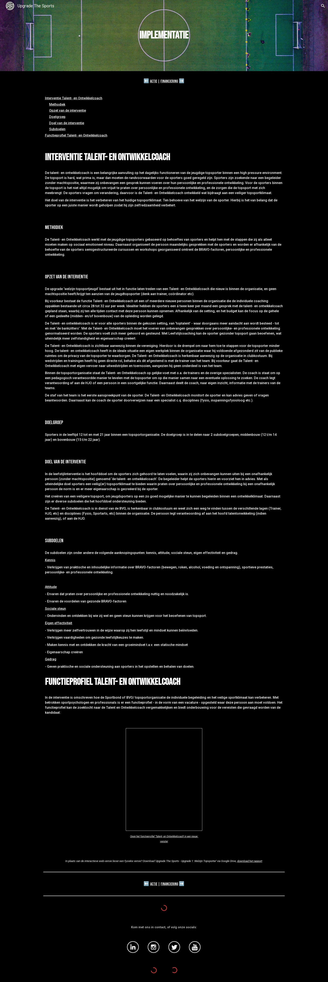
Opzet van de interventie (67, 111)
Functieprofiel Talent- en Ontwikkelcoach (76, 135)
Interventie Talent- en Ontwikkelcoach (73, 98)
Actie (153, 81)
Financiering (169, 81)
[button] (323, 6)
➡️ (181, 80)
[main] (164, 35)
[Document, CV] (164, 779)
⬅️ (146, 80)
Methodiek (57, 104)
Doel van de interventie (66, 123)
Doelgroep (57, 117)
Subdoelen (57, 129)
